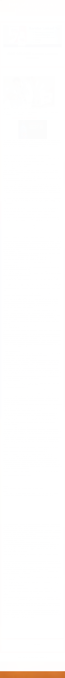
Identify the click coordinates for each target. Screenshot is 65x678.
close (1, 0)
